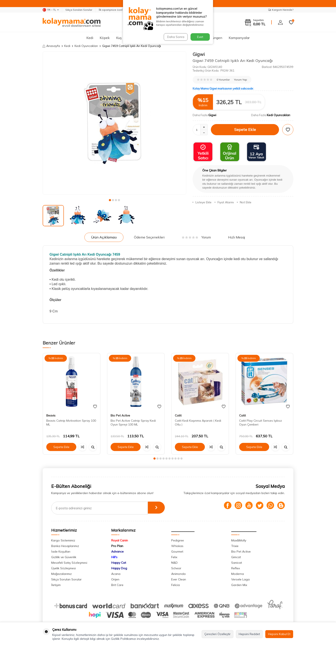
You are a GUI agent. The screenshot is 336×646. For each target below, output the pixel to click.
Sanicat (236, 563)
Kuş (119, 38)
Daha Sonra (175, 37)
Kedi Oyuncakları (86, 46)
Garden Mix (239, 585)
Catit (178, 415)
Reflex (235, 568)
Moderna (237, 574)
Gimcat (236, 557)
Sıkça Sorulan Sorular (78, 9)
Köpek (105, 38)
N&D (174, 563)
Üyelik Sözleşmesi (63, 568)
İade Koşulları (60, 551)
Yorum (196, 237)
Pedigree (177, 540)
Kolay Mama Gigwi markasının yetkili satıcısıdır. (223, 88)
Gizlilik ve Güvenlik (63, 557)
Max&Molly (238, 540)
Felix (174, 557)
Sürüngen (214, 38)
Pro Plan (117, 546)
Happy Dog (119, 568)
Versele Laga (240, 579)
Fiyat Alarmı (224, 202)
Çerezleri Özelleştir (217, 634)
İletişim (56, 585)
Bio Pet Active (120, 415)
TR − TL (51, 10)
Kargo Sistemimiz (63, 540)
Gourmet (177, 551)
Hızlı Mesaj (236, 237)
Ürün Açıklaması (104, 237)
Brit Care (117, 585)
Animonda (178, 574)
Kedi (89, 38)
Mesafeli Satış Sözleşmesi (69, 563)
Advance (117, 551)
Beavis (51, 415)
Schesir (176, 568)
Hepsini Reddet (249, 634)
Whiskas (177, 546)
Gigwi (199, 54)
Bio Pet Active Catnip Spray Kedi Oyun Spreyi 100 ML (133, 423)
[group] (114, 123)
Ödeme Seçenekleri (149, 237)
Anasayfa (51, 46)
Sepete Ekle (245, 129)
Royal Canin (119, 540)
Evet (200, 37)
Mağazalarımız (61, 574)
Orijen (115, 579)
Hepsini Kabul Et (279, 634)
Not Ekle (244, 202)
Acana (115, 574)
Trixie (234, 546)
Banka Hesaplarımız (65, 546)
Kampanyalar (239, 38)
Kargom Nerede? (280, 9)
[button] (110, 200)
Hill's (114, 557)
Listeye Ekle (202, 202)
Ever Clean (178, 579)
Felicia (175, 585)
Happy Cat (118, 563)
